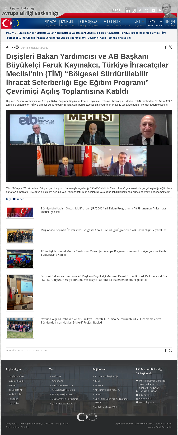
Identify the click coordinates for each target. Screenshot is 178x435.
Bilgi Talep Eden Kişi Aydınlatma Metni (111, 400)
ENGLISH (116, 10)
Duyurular (13, 403)
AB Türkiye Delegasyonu (107, 389)
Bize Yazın (144, 394)
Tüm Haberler (25, 32)
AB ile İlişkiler (15, 394)
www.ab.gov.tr (146, 402)
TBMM (98, 380)
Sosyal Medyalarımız (106, 406)
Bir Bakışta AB (15, 389)
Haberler (13, 398)
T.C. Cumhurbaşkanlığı (106, 376)
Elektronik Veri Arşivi (62, 385)
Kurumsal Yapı (16, 380)
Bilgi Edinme (145, 398)
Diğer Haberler (15, 199)
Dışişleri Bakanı (16, 376)
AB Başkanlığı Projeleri (63, 389)
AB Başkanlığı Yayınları (63, 394)
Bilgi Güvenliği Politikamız (65, 398)
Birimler (12, 385)
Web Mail (56, 376)
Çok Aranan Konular (62, 403)
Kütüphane (57, 380)
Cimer (98, 394)
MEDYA (10, 32)
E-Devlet (99, 385)
